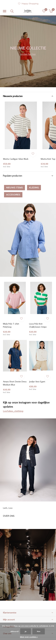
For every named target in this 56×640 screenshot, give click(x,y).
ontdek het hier (28, 54)
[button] (4, 11)
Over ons (8, 515)
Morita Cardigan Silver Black (15, 158)
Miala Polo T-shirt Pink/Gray (11, 325)
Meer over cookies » (29, 637)
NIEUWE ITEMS (14, 187)
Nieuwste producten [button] (13, 96)
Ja (25, 631)
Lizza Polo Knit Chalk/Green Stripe (38, 325)
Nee (38, 631)
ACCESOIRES (13, 194)
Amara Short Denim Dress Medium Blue (15, 383)
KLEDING (34, 187)
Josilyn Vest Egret (37, 381)
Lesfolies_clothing (13, 411)
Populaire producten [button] (12, 175)
